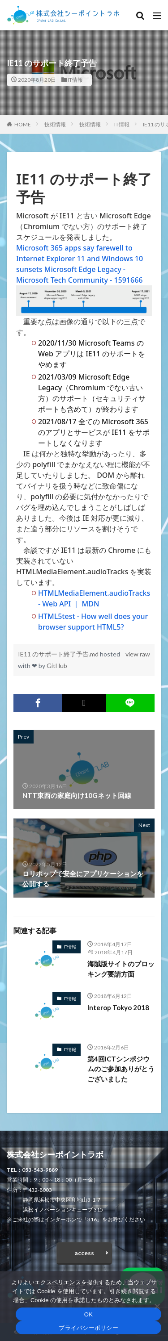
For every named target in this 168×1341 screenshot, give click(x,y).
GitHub (57, 665)
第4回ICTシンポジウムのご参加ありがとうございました (121, 1069)
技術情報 (55, 124)
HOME (22, 124)
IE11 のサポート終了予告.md (59, 654)
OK (88, 1314)
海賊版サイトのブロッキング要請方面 (121, 969)
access (84, 1253)
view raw (137, 654)
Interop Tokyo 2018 (118, 1007)
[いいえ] (156, 1306)
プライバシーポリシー (88, 1327)
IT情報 (75, 79)
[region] (84, 401)
